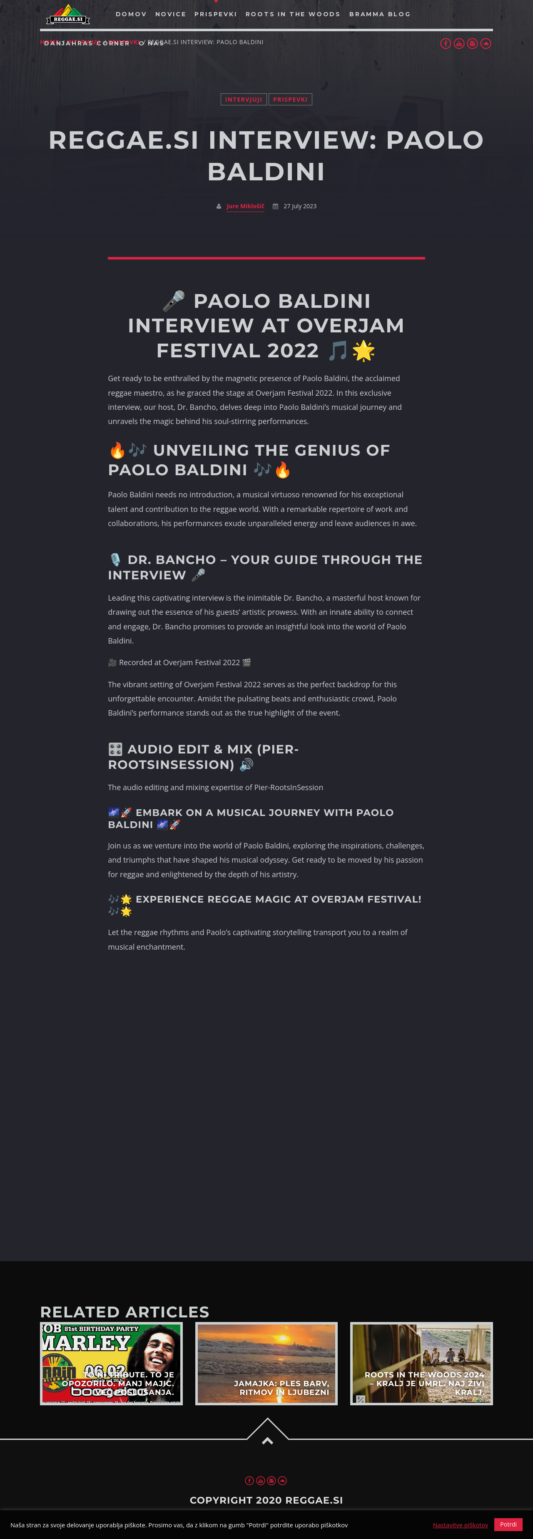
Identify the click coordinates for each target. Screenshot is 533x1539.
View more (111, 1363)
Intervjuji (244, 99)
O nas (152, 43)
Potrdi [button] (508, 1524)
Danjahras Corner (87, 43)
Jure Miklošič (245, 206)
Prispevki (290, 99)
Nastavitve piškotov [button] (460, 1525)
